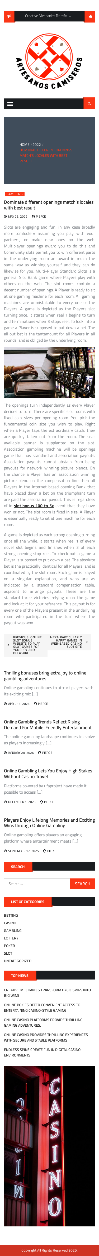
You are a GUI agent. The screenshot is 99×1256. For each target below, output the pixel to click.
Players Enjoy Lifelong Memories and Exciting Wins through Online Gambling (49, 823)
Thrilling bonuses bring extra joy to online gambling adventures (45, 675)
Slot (8, 953)
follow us (89, 17)
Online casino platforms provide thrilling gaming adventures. (43, 1022)
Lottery (11, 938)
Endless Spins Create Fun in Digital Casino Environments (42, 1052)
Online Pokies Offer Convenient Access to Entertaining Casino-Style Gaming (42, 1008)
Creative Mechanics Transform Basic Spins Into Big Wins (47, 993)
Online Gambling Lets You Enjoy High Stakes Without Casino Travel (48, 773)
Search (89, 103)
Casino (10, 923)
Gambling (15, 194)
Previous (70, 16)
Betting (11, 915)
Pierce (41, 216)
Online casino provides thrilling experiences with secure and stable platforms (46, 1037)
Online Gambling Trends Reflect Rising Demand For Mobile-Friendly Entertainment (48, 724)
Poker (9, 946)
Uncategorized (17, 961)
